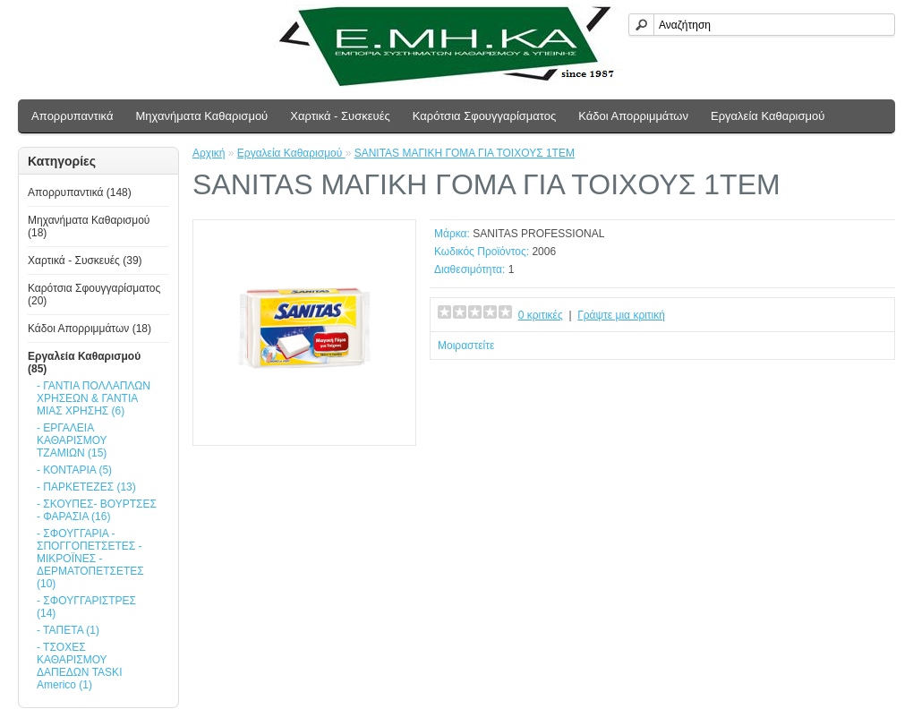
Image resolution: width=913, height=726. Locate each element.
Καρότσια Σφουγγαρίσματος (485, 116)
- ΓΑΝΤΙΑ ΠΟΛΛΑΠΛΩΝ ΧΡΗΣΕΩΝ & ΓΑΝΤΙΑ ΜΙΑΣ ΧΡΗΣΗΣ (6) (93, 398)
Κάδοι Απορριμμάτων (633, 116)
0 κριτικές (540, 315)
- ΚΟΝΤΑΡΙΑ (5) (74, 470)
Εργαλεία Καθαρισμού (767, 116)
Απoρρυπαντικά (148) (80, 192)
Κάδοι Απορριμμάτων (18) (89, 328)
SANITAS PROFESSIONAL (538, 233)
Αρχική (208, 153)
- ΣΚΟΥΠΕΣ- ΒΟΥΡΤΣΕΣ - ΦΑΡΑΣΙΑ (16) (97, 510)
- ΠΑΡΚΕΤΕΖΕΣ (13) (86, 487)
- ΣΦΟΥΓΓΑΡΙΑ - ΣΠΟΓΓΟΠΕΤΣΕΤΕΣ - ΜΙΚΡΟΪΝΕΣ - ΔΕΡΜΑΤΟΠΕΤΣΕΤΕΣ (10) (90, 558)
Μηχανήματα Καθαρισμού (201, 116)
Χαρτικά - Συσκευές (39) (85, 260)
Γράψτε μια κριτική (621, 315)
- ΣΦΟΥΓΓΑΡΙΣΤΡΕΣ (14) (86, 606)
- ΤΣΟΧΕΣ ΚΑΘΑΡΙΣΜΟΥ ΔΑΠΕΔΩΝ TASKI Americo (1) (79, 666)
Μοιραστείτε (466, 345)
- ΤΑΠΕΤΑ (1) (68, 630)
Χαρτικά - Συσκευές (339, 116)
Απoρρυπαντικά (72, 116)
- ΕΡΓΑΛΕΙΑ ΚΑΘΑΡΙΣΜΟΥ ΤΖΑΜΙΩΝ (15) (72, 440)
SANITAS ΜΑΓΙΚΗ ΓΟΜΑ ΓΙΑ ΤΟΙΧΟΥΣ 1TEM (464, 153)
